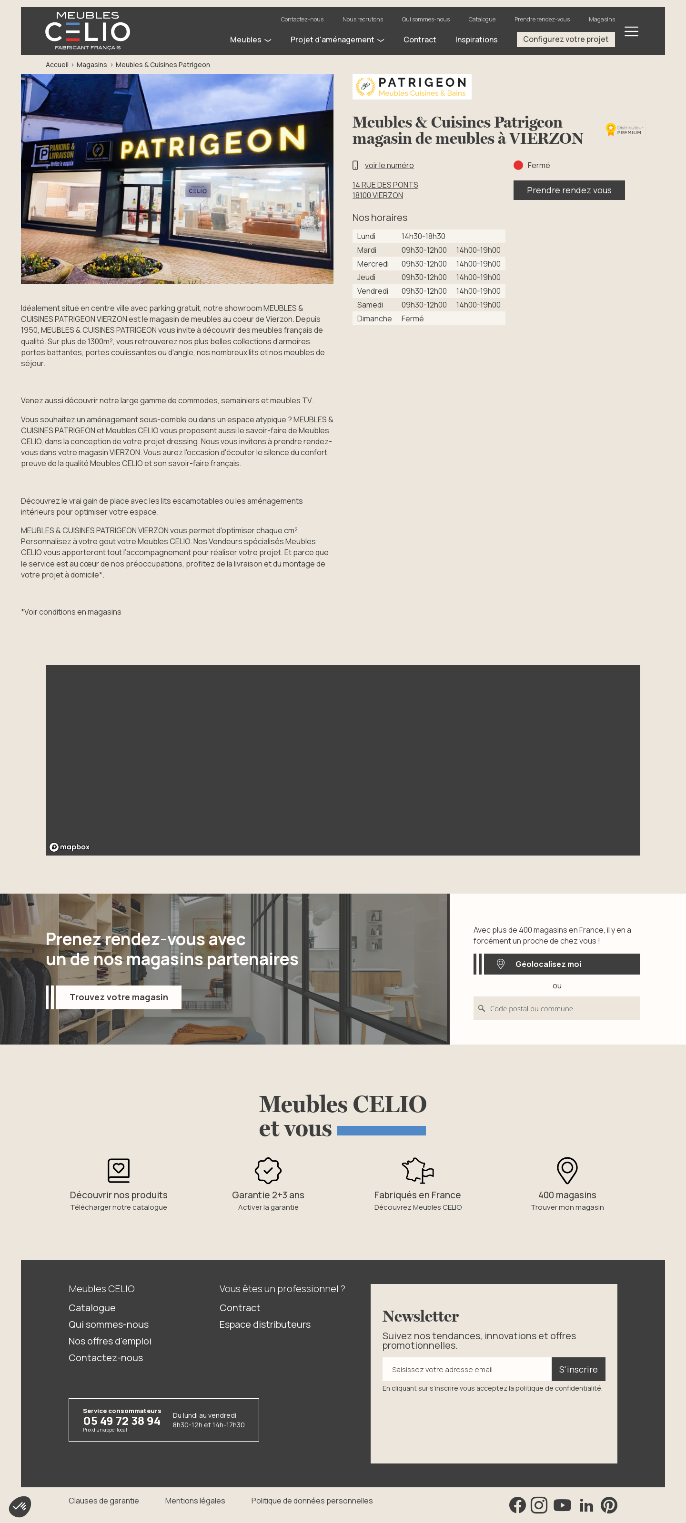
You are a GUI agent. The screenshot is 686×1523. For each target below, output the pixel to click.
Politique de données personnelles (312, 1500)
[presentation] (455, 1421)
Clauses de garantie (104, 1500)
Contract (240, 1307)
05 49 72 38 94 (122, 1420)
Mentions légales (195, 1500)
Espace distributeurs (265, 1324)
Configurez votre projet (566, 39)
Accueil (57, 64)
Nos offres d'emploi (110, 1340)
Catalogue (482, 19)
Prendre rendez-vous (542, 19)
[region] (343, 760)
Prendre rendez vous (569, 190)
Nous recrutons (363, 19)
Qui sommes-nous (426, 19)
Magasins (602, 19)
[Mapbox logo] (70, 847)
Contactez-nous (302, 19)
